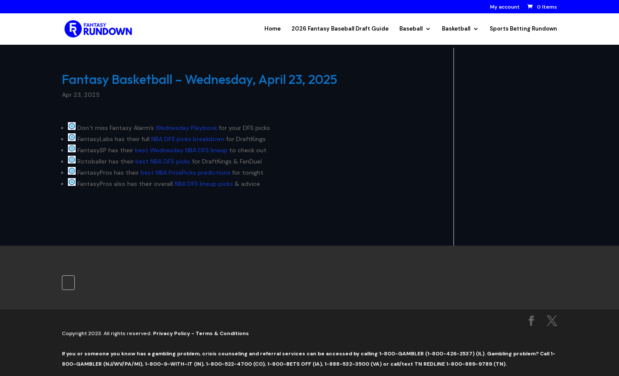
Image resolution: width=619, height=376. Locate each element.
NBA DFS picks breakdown (187, 139)
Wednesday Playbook (186, 128)
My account (505, 7)
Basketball (456, 29)
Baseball (411, 29)
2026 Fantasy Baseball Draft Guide (340, 29)
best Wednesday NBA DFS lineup (181, 150)
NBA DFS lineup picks (204, 184)
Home (272, 29)
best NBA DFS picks (162, 161)
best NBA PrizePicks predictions (185, 172)
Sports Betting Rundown (523, 29)
